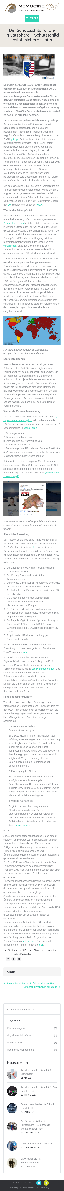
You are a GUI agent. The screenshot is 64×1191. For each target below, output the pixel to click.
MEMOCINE (26, 1182)
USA (39, 204)
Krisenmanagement (17, 1028)
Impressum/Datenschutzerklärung (33, 1187)
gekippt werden (23, 825)
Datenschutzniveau (13, 223)
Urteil (35, 547)
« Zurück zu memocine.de (20, 1009)
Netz (25, 652)
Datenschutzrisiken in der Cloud (40, 987)
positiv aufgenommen (43, 668)
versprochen (10, 245)
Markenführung (15, 1042)
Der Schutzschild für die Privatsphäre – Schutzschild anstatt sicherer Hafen (35, 1125)
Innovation (51, 950)
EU (9, 204)
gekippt (14, 139)
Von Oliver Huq (36, 950)
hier (41, 944)
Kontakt (13, 1187)
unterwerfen (28, 941)
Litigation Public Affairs (21, 954)
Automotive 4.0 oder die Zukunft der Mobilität (30, 983)
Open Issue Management (20, 1049)
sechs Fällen (30, 428)
